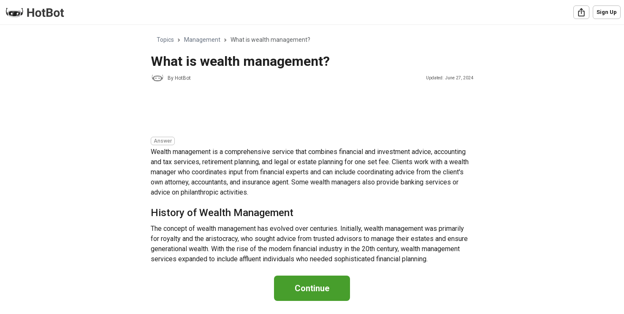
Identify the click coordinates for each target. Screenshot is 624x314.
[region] (312, 145)
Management (202, 39)
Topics (165, 39)
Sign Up (607, 12)
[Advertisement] (304, 111)
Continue (312, 288)
